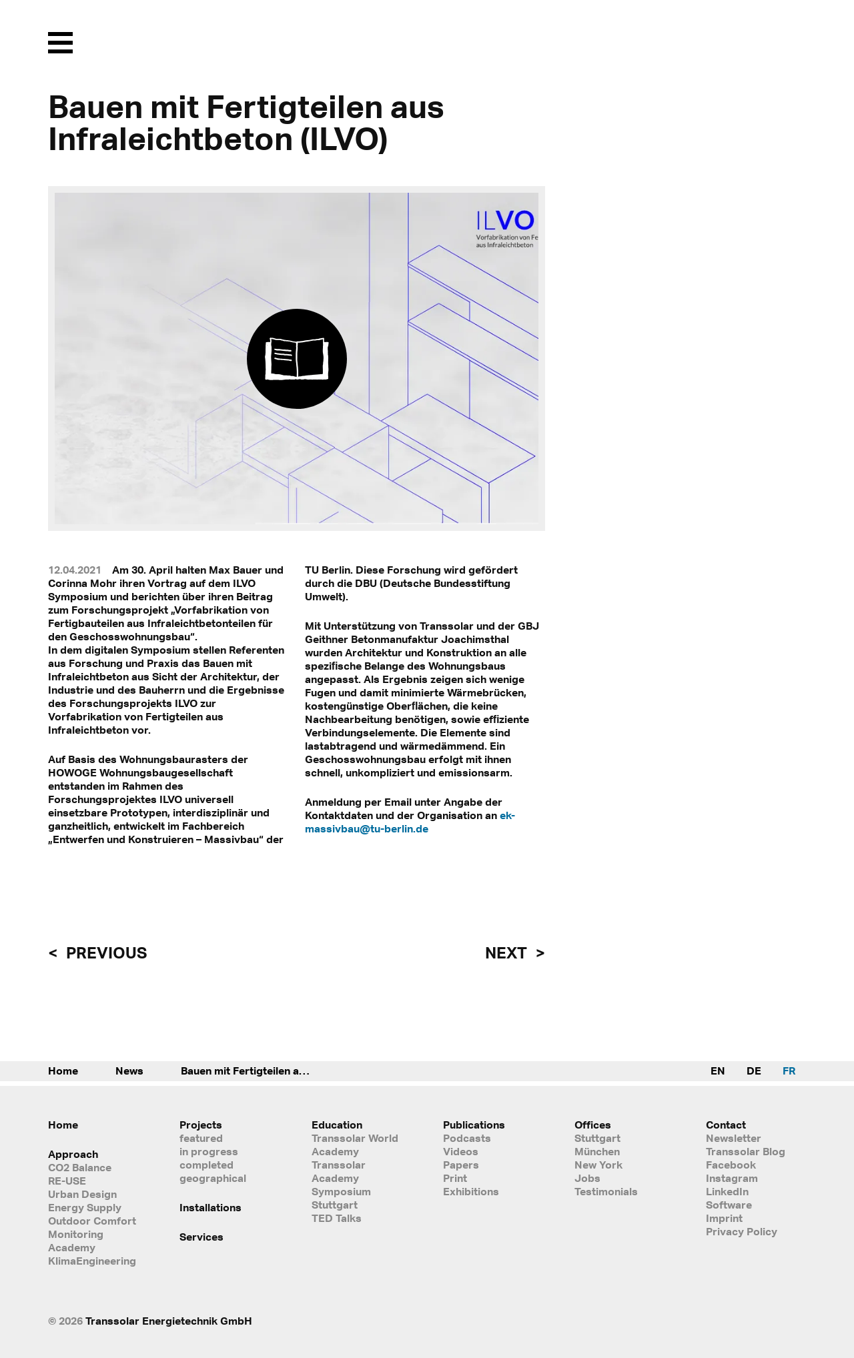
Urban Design (82, 1194)
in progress (208, 1151)
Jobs (587, 1178)
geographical (212, 1178)
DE (754, 1070)
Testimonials (606, 1191)
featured (201, 1138)
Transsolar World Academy (355, 1144)
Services (201, 1236)
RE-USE (67, 1180)
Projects (200, 1124)
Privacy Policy (741, 1231)
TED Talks (337, 1218)
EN (718, 1070)
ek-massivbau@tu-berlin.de (410, 821)
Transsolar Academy (339, 1171)
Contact (726, 1124)
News (129, 1070)
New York (598, 1164)
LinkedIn (727, 1191)
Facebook (731, 1164)
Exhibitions (471, 1191)
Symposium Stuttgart (341, 1198)
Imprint (724, 1218)
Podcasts (467, 1138)
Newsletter (733, 1138)
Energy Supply (84, 1207)
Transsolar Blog (745, 1151)
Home (63, 1070)
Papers (461, 1164)
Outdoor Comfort (92, 1220)
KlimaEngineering (92, 1260)
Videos (460, 1151)
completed (206, 1164)
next (507, 952)
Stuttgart (597, 1138)
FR (789, 1070)
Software (729, 1204)
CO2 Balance (79, 1167)
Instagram (732, 1178)
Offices (592, 1124)
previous (105, 952)
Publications (474, 1124)
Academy (71, 1247)
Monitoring (75, 1234)
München (597, 1151)
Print (455, 1178)
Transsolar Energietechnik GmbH (168, 1320)
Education (337, 1124)
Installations (210, 1207)
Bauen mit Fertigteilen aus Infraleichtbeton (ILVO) (261, 1070)
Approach (73, 1154)
